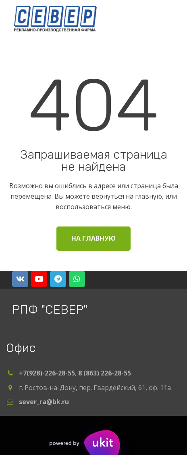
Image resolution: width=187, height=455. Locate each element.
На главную (93, 238)
